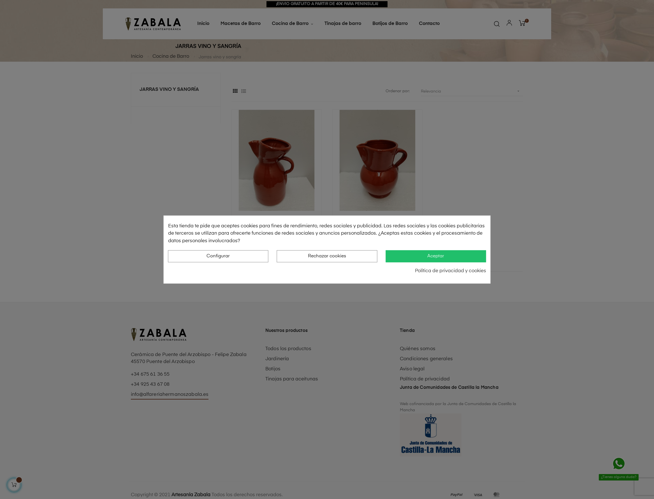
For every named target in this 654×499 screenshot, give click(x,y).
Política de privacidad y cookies (450, 271)
